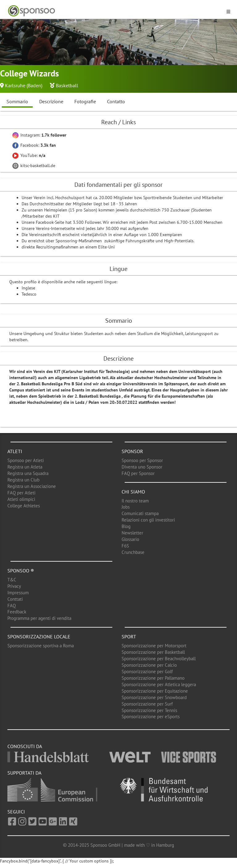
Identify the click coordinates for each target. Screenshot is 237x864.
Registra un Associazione (31, 486)
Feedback (16, 612)
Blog (126, 526)
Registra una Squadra (27, 473)
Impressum (18, 593)
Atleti (14, 451)
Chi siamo (133, 492)
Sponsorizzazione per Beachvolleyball (159, 658)
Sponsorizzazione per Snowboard (154, 697)
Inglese (28, 288)
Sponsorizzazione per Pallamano (153, 678)
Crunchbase (133, 552)
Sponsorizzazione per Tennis (149, 710)
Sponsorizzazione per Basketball (153, 652)
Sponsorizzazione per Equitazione (155, 691)
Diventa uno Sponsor (142, 467)
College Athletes (23, 506)
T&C (11, 580)
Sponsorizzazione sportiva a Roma (40, 646)
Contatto (116, 101)
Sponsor (132, 451)
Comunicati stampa (140, 513)
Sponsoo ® (20, 570)
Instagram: (39, 135)
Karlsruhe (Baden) (23, 85)
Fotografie (85, 101)
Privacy (14, 586)
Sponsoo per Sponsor (142, 460)
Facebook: (34, 145)
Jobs (126, 507)
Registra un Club (23, 480)
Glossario (130, 539)
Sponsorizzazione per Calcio (149, 665)
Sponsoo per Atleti (25, 460)
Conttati (15, 599)
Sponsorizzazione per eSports (151, 716)
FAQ (11, 605)
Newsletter (132, 533)
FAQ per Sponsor (138, 473)
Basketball (67, 85)
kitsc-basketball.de (33, 165)
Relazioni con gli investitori (148, 520)
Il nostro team (135, 501)
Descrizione (51, 101)
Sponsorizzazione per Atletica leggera (159, 684)
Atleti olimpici (21, 499)
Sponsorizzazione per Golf (147, 671)
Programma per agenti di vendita (39, 618)
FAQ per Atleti (21, 493)
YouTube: (28, 155)
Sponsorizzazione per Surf (147, 704)
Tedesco (29, 294)
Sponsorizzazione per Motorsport (154, 646)
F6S (125, 546)
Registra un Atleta (24, 467)
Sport (129, 636)
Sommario (17, 101)
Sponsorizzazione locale (38, 636)
